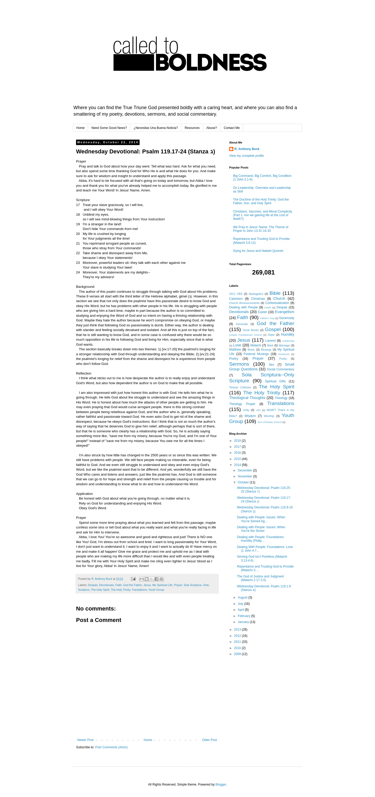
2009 (238, 654)
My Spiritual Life (162, 585)
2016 (238, 452)
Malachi (256, 345)
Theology (281, 398)
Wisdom (250, 416)
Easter (262, 312)
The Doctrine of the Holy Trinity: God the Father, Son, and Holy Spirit (261, 201)
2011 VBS (235, 293)
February (244, 616)
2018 (238, 441)
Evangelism (284, 312)
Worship (269, 416)
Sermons (239, 364)
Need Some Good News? (109, 128)
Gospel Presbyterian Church (245, 334)
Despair (93, 585)
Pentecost (284, 354)
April (241, 610)
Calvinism (236, 299)
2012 (238, 636)
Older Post (209, 740)
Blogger (220, 784)
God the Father (132, 585)
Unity (246, 410)
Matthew (235, 349)
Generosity (286, 318)
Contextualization (277, 303)
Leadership (288, 340)
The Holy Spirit (100, 589)
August (243, 597)
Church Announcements (244, 302)
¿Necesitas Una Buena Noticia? (156, 128)
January (244, 622)
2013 (238, 629)
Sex (271, 364)
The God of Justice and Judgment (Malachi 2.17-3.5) (260, 578)
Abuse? (212, 128)
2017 (238, 447)
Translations (139, 589)
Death (267, 307)
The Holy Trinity (120, 589)
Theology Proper (242, 404)
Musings (266, 349)
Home (80, 128)
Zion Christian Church (270, 422)
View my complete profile (246, 156)
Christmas (258, 299)
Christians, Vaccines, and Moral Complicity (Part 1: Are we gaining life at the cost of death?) (262, 215)
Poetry (233, 358)
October (244, 482)
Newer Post (85, 740)
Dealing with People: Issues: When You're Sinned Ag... (261, 519)
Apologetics (256, 293)
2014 (238, 465)
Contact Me (232, 128)
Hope (271, 334)
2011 (238, 642)
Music (251, 349)
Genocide (242, 324)
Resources (192, 128)
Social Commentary (280, 369)
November (245, 476)
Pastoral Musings (256, 354)
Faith (118, 585)
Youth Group (156, 589)
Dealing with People (243, 307)
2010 (238, 648)
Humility (287, 334)
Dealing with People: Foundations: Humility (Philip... (260, 539)
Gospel (273, 329)
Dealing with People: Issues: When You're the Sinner (261, 529)
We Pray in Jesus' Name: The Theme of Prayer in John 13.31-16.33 (260, 229)
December (245, 470)
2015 (238, 459)
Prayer (178, 585)
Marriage (284, 345)
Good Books (251, 330)
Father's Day (267, 318)
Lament (270, 341)
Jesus (147, 585)
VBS (258, 410)
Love (237, 345)
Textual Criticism (240, 387)
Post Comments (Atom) (111, 747)
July (241, 604)
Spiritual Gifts (275, 381)
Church (279, 298)
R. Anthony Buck (246, 149)
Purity (283, 358)
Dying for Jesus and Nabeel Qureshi (258, 251)
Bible (275, 293)
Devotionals (106, 585)
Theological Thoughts (247, 398)
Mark (270, 345)
